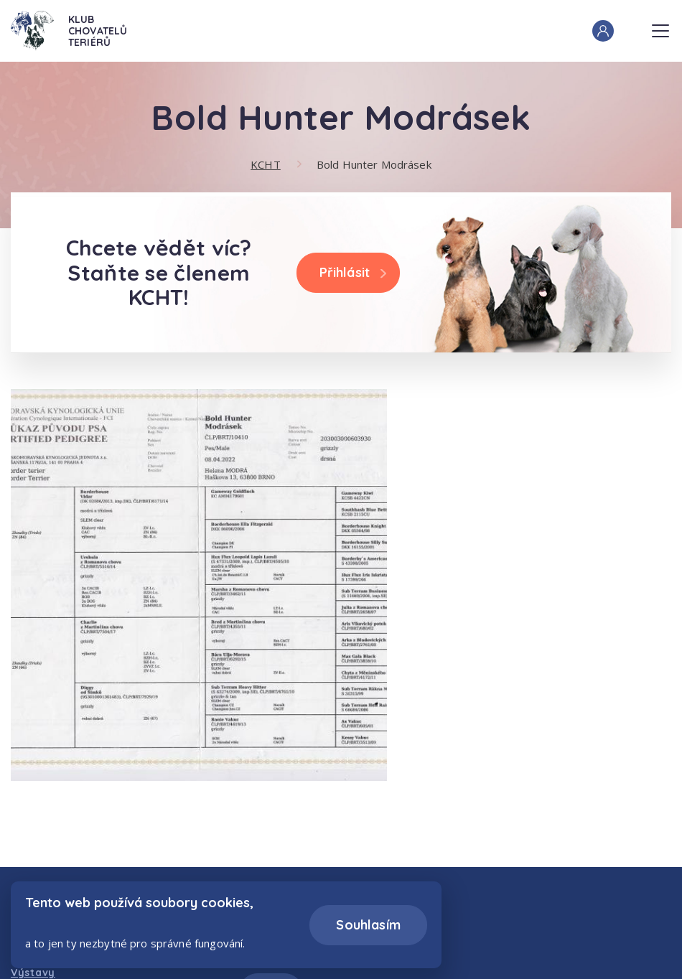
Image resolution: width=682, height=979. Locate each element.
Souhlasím (368, 925)
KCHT (266, 164)
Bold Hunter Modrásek (374, 164)
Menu (660, 26)
